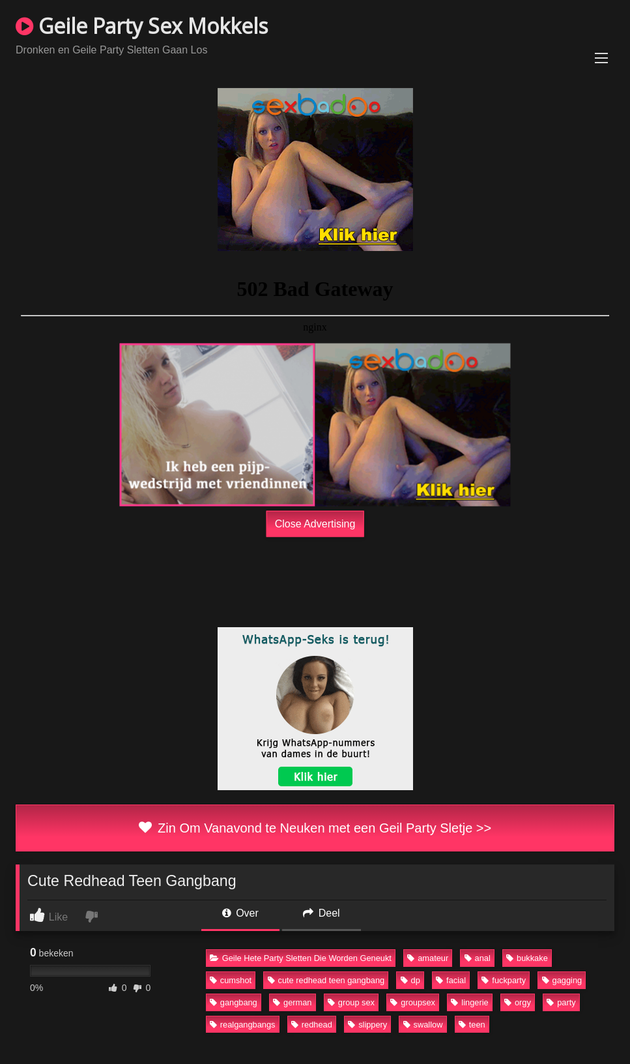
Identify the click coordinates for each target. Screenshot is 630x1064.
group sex (351, 1002)
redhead (311, 1024)
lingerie (469, 1002)
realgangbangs (243, 1024)
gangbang (233, 1002)
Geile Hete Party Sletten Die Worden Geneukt (301, 958)
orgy (517, 1002)
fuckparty (503, 980)
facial (451, 980)
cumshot (230, 980)
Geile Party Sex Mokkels (142, 26)
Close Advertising (315, 523)
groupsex (412, 1002)
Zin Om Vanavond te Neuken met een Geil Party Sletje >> (315, 828)
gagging (562, 980)
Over (240, 913)
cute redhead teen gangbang (326, 980)
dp (410, 980)
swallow (423, 1024)
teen (472, 1024)
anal (478, 958)
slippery (367, 1024)
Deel (321, 913)
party (561, 1002)
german (292, 1002)
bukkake (527, 958)
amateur (427, 958)
